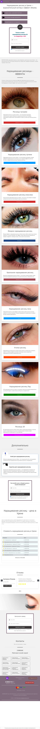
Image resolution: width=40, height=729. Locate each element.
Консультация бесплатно (19, 434)
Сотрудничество (33, 678)
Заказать (19, 318)
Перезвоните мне (29, 682)
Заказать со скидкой (19, 122)
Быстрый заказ (19, 201)
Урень (10, 1)
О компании (20, 650)
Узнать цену (19, 394)
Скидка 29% (19, 357)
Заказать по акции (19, 279)
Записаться (19, 240)
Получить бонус (19, 162)
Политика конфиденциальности (23, 698)
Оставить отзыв (7, 585)
